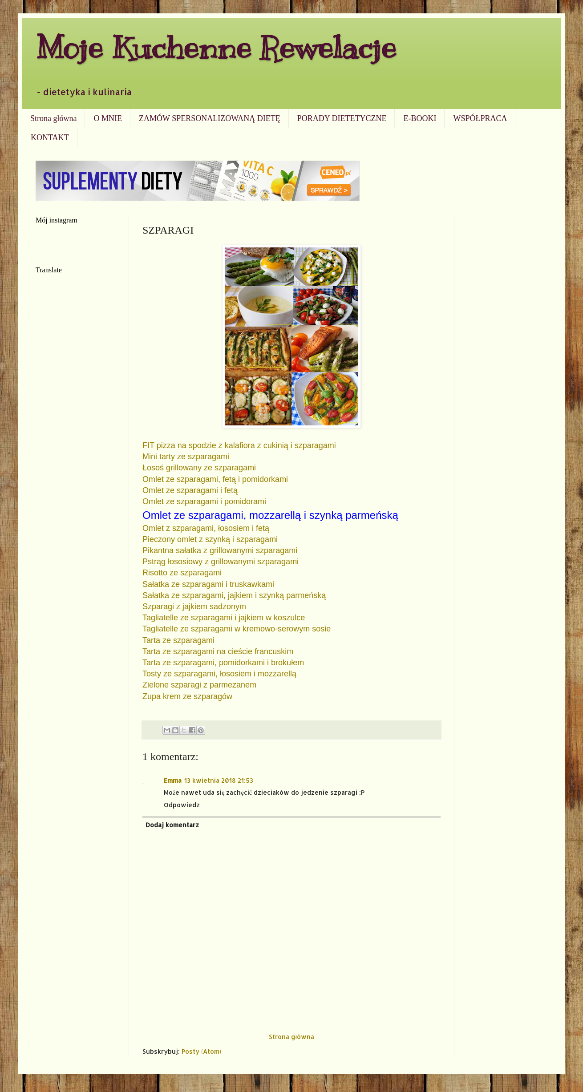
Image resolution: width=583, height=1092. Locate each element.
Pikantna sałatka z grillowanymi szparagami (219, 550)
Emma (173, 780)
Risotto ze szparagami (182, 572)
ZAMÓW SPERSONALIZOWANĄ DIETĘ (209, 118)
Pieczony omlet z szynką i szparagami (210, 539)
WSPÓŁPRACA (480, 118)
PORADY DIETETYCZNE (342, 118)
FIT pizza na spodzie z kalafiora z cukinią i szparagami (239, 445)
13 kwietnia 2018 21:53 (218, 780)
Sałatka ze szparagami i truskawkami (208, 584)
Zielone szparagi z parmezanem (200, 684)
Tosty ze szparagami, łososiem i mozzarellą (219, 673)
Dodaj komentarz (172, 825)
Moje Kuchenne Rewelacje (216, 47)
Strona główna (53, 118)
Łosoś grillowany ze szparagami (199, 467)
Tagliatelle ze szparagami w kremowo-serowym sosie (236, 628)
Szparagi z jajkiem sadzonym (194, 606)
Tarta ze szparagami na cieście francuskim (217, 651)
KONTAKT (50, 137)
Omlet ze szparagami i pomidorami (204, 501)
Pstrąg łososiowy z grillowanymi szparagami (220, 561)
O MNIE (107, 118)
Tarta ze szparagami (178, 640)
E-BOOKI (419, 118)
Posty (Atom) (201, 1051)
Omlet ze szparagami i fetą (190, 490)
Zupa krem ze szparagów (187, 696)
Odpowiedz (182, 805)
